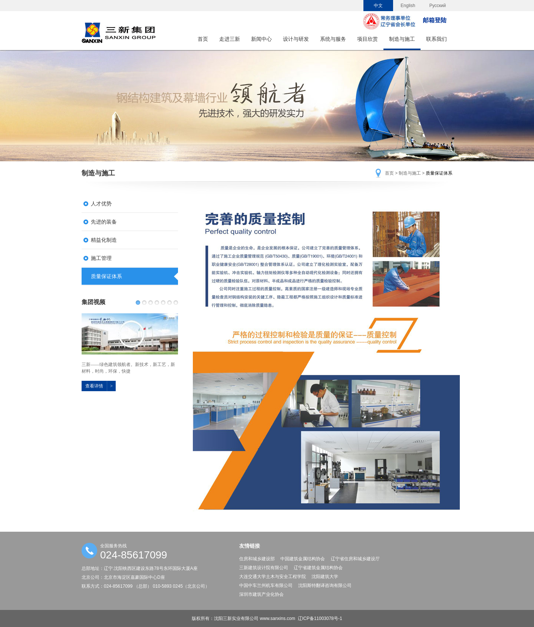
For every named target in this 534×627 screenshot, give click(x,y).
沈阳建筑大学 (325, 576)
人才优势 (101, 204)
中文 (378, 5)
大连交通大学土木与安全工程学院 (272, 576)
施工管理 (101, 258)
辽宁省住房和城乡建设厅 (355, 558)
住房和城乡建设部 (257, 558)
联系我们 (436, 39)
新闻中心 (261, 39)
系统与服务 (333, 39)
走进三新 (229, 39)
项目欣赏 (367, 39)
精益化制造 (104, 240)
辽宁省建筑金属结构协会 (318, 567)
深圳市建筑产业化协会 (261, 594)
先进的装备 (104, 222)
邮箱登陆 (434, 20)
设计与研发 (296, 39)
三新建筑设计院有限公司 (263, 567)
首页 (203, 39)
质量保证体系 (106, 276)
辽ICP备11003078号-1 (320, 618)
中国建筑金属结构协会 (302, 558)
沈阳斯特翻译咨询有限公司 (325, 585)
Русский (437, 5)
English (407, 5)
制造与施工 (402, 39)
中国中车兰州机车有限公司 (266, 585)
